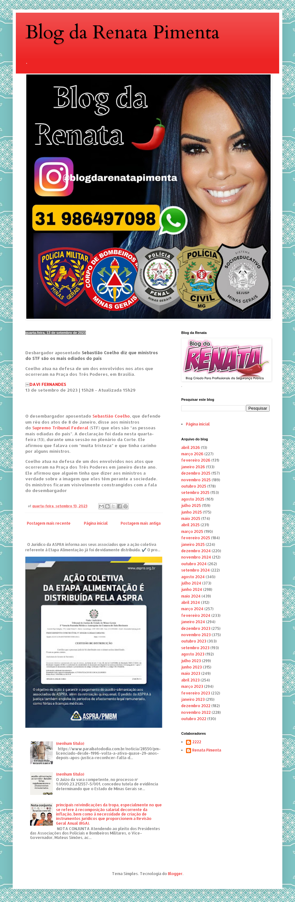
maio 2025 (190, 518)
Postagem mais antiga (141, 523)
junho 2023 (191, 667)
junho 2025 (191, 512)
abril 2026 (190, 447)
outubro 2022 (193, 718)
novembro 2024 (196, 557)
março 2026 (192, 453)
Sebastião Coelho (111, 416)
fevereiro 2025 (195, 537)
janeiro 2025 (193, 544)
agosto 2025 (192, 499)
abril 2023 (190, 680)
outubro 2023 (193, 641)
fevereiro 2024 (195, 615)
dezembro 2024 (196, 550)
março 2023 (192, 686)
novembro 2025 (196, 479)
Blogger (175, 873)
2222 (196, 742)
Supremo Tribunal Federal (60, 427)
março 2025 (192, 531)
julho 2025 (191, 505)
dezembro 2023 (195, 628)
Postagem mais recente (49, 523)
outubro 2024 (194, 563)
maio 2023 (190, 673)
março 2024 (192, 608)
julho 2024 (191, 583)
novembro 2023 (196, 634)
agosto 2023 (192, 654)
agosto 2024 (193, 576)
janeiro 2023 (193, 699)
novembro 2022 (196, 712)
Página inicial (96, 523)
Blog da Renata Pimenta (122, 32)
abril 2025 (190, 524)
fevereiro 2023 (195, 693)
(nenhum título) (70, 743)
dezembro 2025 (195, 473)
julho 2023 (191, 660)
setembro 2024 (195, 570)
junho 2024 (191, 589)
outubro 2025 (193, 486)
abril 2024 (190, 602)
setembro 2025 (195, 492)
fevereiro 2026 (195, 460)
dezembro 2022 (195, 705)
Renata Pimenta (206, 750)
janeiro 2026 (193, 466)
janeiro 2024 (193, 621)
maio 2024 (191, 596)
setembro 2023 (195, 647)
